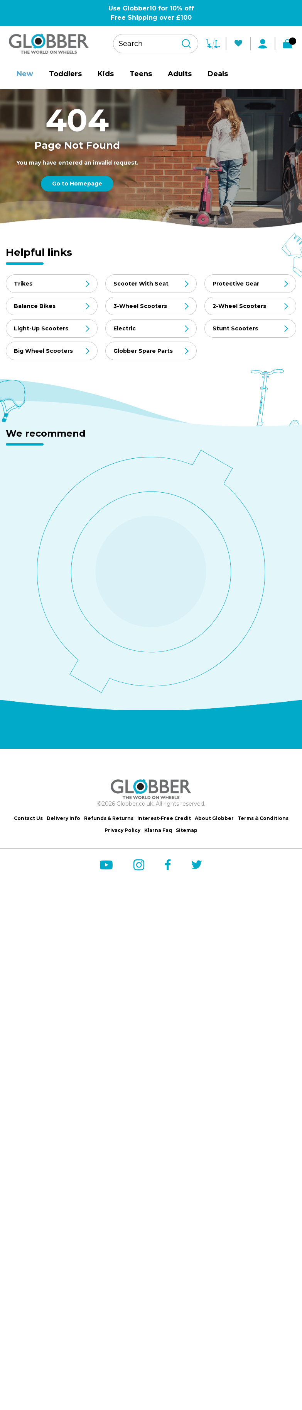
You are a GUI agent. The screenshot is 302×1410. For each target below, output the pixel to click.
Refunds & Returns (108, 818)
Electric (124, 328)
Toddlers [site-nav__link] (65, 74)
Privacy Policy (122, 830)
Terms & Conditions (263, 818)
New (25, 74)
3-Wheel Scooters (140, 306)
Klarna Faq (158, 830)
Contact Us (28, 818)
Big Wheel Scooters (43, 350)
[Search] (186, 43)
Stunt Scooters (235, 328)
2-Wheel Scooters (239, 306)
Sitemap (186, 830)
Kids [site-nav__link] (106, 74)
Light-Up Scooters (41, 328)
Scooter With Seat (141, 283)
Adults (180, 74)
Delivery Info (63, 818)
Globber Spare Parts (143, 350)
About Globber (214, 818)
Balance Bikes (35, 306)
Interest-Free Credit (164, 818)
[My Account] (262, 43)
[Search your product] (155, 43)
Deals (218, 74)
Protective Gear (236, 283)
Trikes (23, 283)
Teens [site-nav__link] (141, 74)
